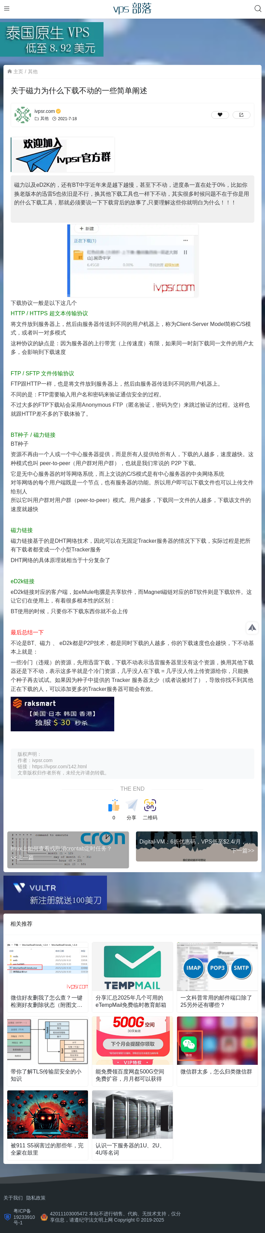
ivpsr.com (48, 111)
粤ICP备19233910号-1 (24, 1216)
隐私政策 (36, 1198)
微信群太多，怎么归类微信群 (216, 1072)
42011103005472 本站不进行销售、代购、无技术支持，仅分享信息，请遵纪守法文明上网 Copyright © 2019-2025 (115, 1217)
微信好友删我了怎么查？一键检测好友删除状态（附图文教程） (46, 1002)
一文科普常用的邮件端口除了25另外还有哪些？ (216, 1001)
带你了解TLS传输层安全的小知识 (46, 1075)
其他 (33, 71)
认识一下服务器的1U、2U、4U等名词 (130, 1149)
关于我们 (13, 1198)
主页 (18, 71)
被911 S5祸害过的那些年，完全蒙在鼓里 (47, 1149)
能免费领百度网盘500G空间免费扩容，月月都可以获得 (130, 1075)
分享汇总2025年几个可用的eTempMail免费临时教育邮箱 (131, 1001)
